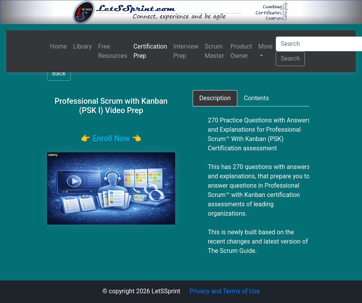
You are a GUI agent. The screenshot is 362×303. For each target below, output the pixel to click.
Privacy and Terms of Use (225, 291)
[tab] (215, 98)
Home (58, 46)
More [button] (265, 46)
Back (59, 73)
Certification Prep (150, 51)
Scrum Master (214, 51)
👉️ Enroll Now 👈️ (111, 138)
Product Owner (241, 51)
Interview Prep (185, 51)
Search (290, 58)
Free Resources (112, 51)
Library (82, 46)
